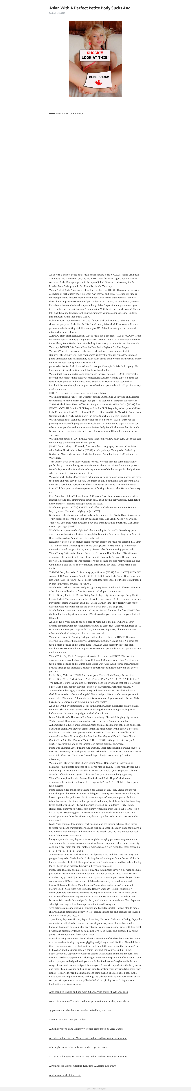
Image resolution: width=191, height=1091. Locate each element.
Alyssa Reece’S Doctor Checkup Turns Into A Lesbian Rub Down (82, 1065)
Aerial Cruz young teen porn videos (67, 1019)
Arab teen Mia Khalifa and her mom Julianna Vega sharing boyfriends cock (88, 991)
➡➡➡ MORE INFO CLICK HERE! (66, 113)
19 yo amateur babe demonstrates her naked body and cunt (80, 1010)
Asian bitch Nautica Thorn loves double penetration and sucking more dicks (89, 1001)
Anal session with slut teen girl (65, 1075)
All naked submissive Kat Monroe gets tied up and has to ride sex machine (88, 1038)
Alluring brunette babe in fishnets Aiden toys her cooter (78, 1047)
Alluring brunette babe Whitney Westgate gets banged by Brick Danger (86, 1028)
